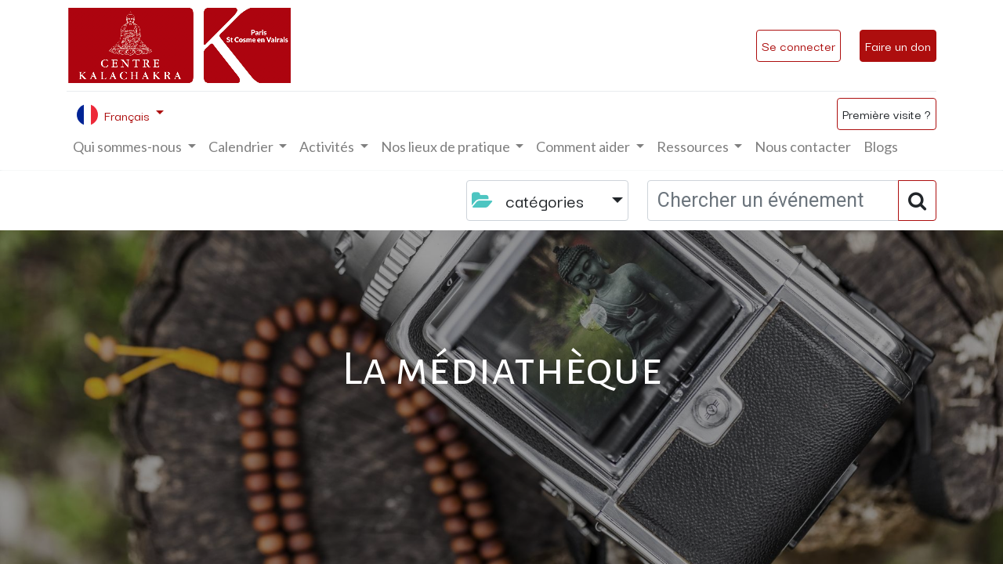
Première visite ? (886, 113)
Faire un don (898, 45)
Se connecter (798, 45)
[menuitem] (802, 147)
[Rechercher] (917, 200)
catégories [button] (530, 200)
